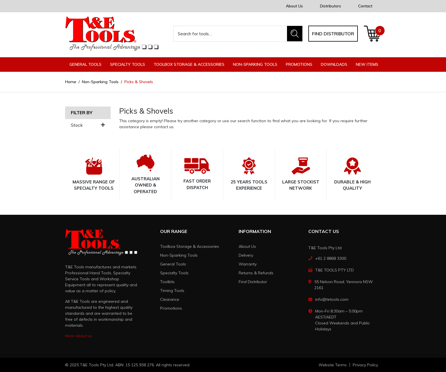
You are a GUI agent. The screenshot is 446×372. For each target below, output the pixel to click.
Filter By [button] (81, 112)
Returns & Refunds (256, 272)
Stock (88, 125)
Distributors (330, 6)
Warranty (248, 264)
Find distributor (333, 33)
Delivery (246, 255)
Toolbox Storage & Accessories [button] (189, 64)
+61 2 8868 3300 (330, 258)
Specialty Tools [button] (127, 64)
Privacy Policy (365, 365)
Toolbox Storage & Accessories (189, 246)
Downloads (334, 64)
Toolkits (167, 281)
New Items (367, 64)
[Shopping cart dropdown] (372, 33)
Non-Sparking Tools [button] (255, 64)
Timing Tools (172, 290)
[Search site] (294, 33)
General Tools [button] (85, 64)
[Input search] (230, 33)
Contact (365, 6)
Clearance (169, 299)
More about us (78, 335)
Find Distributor (253, 281)
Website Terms (333, 365)
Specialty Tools (174, 272)
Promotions (299, 64)
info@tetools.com (331, 299)
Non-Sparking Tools (179, 255)
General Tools (173, 264)
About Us (294, 6)
